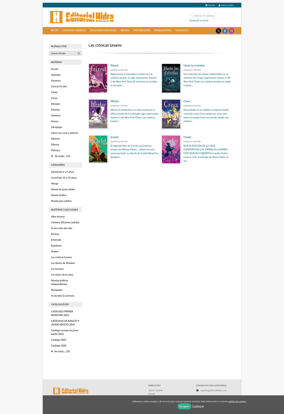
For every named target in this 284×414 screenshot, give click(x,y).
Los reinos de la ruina (62, 274)
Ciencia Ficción (65, 53)
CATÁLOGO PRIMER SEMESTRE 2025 (62, 313)
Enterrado (56, 239)
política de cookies (237, 401)
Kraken (55, 251)
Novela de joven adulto (63, 189)
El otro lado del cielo (61, 228)
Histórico (56, 115)
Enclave (55, 234)
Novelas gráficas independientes (59, 282)
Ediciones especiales (103, 30)
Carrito (210, 5)
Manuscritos (162, 30)
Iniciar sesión (226, 5)
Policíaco (55, 150)
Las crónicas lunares (61, 257)
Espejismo (56, 245)
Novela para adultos (61, 200)
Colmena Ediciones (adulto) (65, 222)
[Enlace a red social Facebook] (225, 31)
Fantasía (55, 109)
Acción (54, 69)
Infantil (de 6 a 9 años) (62, 171)
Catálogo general (74, 30)
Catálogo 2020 (58, 345)
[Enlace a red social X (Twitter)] (218, 31)
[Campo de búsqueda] (212, 16)
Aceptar (184, 406)
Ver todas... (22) (60, 156)
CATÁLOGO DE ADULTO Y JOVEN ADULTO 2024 (65, 322)
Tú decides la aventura (62, 295)
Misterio (55, 138)
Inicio (54, 30)
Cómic (54, 92)
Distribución (141, 30)
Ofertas (55, 144)
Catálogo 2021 (58, 339)
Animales (56, 74)
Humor (54, 121)
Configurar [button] (198, 406)
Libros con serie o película (64, 132)
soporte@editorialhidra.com (213, 390)
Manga (125, 30)
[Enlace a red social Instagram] (231, 31)
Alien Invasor (58, 216)
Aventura (56, 80)
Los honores (57, 268)
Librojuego (56, 127)
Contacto (181, 30)
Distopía (55, 103)
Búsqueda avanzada (199, 20)
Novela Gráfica (58, 195)
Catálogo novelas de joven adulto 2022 (64, 332)
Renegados (56, 289)
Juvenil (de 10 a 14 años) (64, 177)
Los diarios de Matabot (63, 263)
